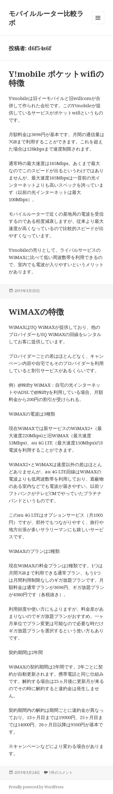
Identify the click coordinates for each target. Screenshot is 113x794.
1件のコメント (61, 772)
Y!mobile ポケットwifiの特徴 (56, 78)
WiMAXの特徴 (36, 311)
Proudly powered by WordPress (36, 786)
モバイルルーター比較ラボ (46, 18)
